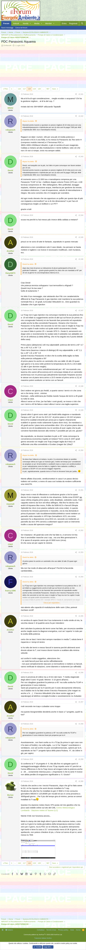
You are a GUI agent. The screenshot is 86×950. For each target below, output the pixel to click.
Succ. (54, 89)
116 (19, 89)
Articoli (16, 23)
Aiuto (72, 930)
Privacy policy (63, 930)
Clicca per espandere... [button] (52, 603)
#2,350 (80, 450)
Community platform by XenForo (43, 934)
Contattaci (40, 930)
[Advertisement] (43, 66)
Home (78, 930)
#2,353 (80, 552)
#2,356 (80, 672)
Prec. (6, 89)
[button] (30, 23)
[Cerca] (82, 23)
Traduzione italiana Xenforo (43, 938)
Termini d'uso (51, 930)
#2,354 (80, 577)
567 (48, 89)
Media (36, 23)
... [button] (15, 89)
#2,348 (80, 386)
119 (34, 89)
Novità (25, 23)
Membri (48, 23)
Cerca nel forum (21, 28)
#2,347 (80, 310)
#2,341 (80, 94)
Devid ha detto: (28, 264)
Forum (6, 23)
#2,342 (80, 116)
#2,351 (80, 490)
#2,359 (80, 759)
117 (24, 89)
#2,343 (80, 156)
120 (39, 89)
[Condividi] (76, 94)
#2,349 (80, 410)
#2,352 (80, 530)
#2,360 (80, 781)
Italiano (9, 930)
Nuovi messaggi (7, 28)
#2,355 (80, 616)
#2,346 (80, 259)
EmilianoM (7, 45)
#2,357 (80, 702)
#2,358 (80, 724)
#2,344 (80, 215)
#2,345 (80, 237)
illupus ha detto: (28, 121)
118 (29, 89)
